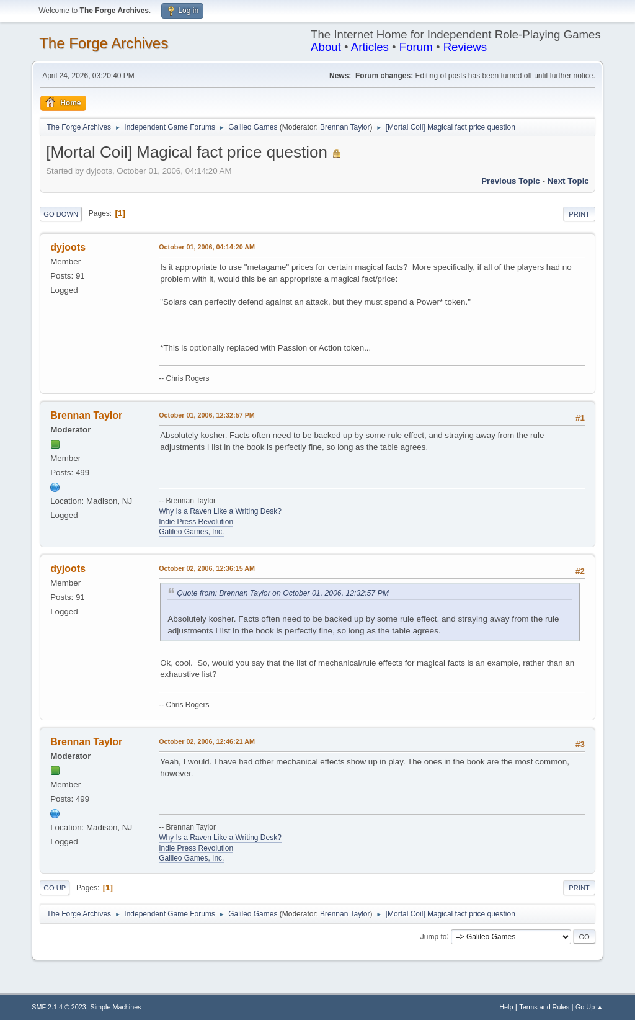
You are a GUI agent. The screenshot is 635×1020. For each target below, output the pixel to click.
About (326, 46)
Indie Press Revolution (196, 521)
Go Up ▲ (589, 1007)
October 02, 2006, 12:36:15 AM (207, 568)
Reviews (465, 46)
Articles (370, 46)
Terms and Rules (544, 1007)
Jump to (433, 936)
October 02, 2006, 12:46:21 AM (207, 741)
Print (579, 214)
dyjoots (68, 247)
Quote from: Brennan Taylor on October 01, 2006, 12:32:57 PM (283, 593)
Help (506, 1007)
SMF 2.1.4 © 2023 (59, 1007)
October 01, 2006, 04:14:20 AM (207, 247)
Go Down (60, 214)
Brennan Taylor (345, 127)
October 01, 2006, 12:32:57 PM (207, 415)
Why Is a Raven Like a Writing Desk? (220, 511)
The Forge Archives (103, 43)
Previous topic (510, 181)
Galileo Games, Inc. (191, 531)
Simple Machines (116, 1007)
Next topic (568, 181)
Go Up (54, 888)
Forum (416, 46)
